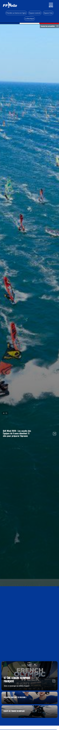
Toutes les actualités (49, 26)
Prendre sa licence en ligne (16, 13)
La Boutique (29, 19)
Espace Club (48, 13)
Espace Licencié (35, 13)
